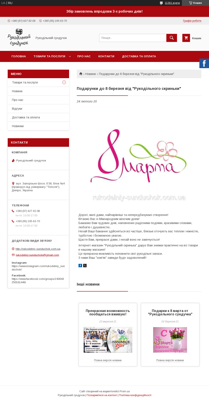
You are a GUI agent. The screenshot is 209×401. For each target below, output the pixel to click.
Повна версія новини (108, 360)
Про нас (84, 56)
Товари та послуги (49, 56)
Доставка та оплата (139, 56)
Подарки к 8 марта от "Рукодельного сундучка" (170, 312)
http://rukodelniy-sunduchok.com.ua (38, 248)
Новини (90, 74)
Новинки (18, 126)
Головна (19, 56)
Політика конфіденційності (135, 395)
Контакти (106, 56)
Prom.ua (125, 391)
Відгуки (17, 108)
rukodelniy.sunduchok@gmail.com (37, 254)
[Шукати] (171, 38)
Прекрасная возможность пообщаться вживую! (108, 312)
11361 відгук (172, 2)
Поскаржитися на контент (102, 395)
